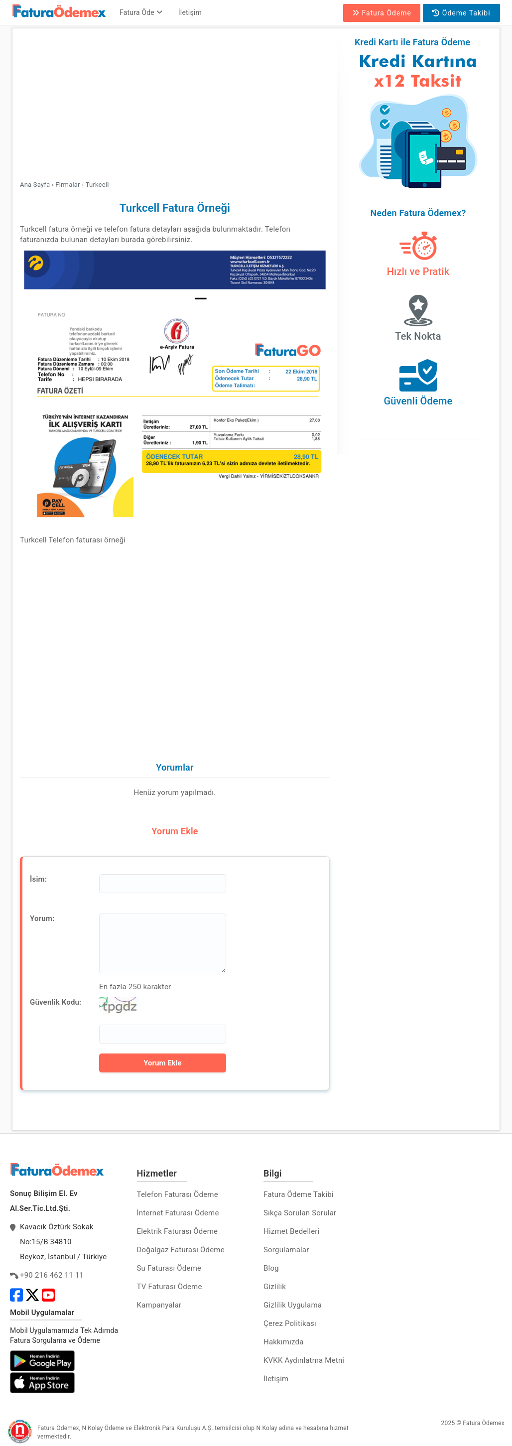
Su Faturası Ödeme (169, 1268)
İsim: (38, 879)
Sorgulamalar (286, 1249)
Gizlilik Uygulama (292, 1305)
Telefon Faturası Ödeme (177, 1194)
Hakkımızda (283, 1341)
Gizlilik (274, 1286)
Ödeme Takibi (461, 13)
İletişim (190, 12)
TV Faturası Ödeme (169, 1286)
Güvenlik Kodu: (55, 1002)
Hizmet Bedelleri (291, 1231)
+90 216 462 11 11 (52, 1275)
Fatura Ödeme (381, 13)
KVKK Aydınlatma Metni (303, 1360)
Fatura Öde (141, 12)
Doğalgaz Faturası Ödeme (181, 1249)
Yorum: (42, 918)
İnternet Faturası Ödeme (178, 1212)
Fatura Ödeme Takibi (298, 1194)
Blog (271, 1268)
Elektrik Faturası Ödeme (177, 1231)
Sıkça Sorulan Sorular (299, 1212)
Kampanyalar (159, 1305)
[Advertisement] (175, 105)
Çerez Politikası (289, 1323)
